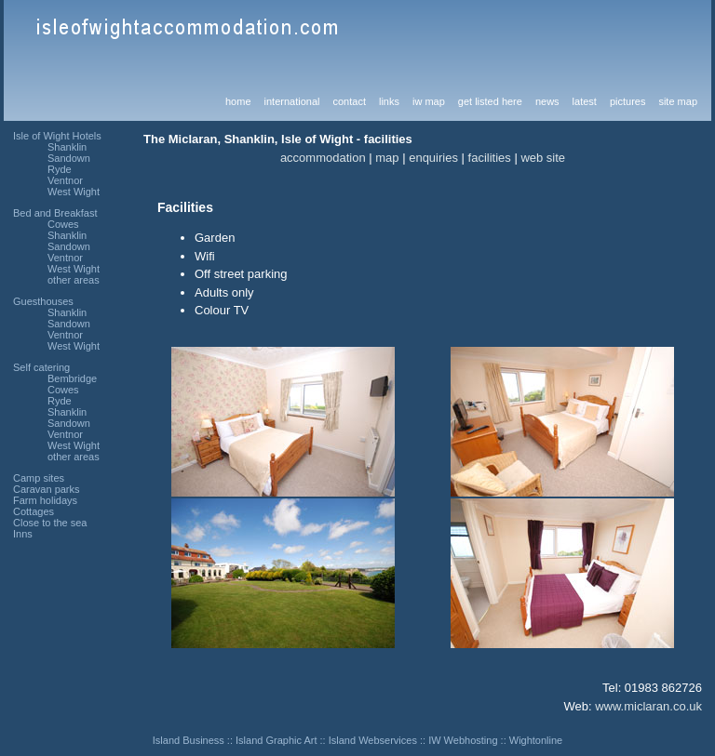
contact (348, 101)
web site (542, 158)
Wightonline (535, 740)
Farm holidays (45, 500)
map (386, 158)
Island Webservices (373, 740)
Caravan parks (46, 489)
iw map (428, 101)
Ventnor (65, 180)
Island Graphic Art (276, 740)
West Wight (73, 191)
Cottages (33, 511)
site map (677, 101)
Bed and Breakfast (55, 213)
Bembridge (72, 378)
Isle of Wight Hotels (57, 135)
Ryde (59, 169)
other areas (73, 279)
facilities (489, 158)
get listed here (490, 101)
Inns (23, 533)
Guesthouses (43, 301)
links (389, 101)
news (547, 101)
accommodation (323, 158)
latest (585, 101)
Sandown (68, 158)
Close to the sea (50, 522)
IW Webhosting (462, 740)
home (238, 101)
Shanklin (67, 147)
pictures (628, 101)
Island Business (188, 740)
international (292, 101)
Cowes (63, 224)
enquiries (433, 158)
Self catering (41, 367)
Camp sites (38, 478)
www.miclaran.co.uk (648, 706)
